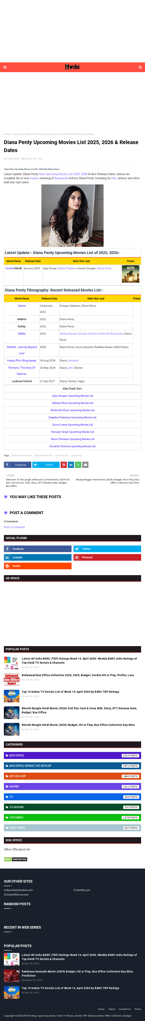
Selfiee (21, 333)
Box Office (74, 755)
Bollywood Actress (22, 455)
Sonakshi (73, 360)
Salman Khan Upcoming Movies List (72, 403)
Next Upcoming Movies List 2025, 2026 (63, 174)
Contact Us (125, 1009)
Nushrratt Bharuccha (110, 333)
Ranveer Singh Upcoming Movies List (72, 431)
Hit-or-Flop (74, 776)
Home (7, 134)
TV (74, 797)
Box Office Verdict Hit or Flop (74, 766)
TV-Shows (74, 807)
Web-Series (74, 828)
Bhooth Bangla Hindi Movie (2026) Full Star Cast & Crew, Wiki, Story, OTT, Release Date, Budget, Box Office (79, 710)
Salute (21, 305)
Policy (138, 1009)
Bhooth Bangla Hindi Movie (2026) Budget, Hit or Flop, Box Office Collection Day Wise (78, 724)
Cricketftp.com (81, 890)
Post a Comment (14, 527)
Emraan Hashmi (87, 333)
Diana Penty (104, 268)
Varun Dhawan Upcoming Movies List (72, 439)
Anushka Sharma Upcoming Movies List (72, 446)
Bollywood (61, 178)
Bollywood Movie (43, 455)
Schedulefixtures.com (16, 894)
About (111, 1009)
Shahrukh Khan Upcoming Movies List (73, 410)
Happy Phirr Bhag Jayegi (21, 360)
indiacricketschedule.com (18, 890)
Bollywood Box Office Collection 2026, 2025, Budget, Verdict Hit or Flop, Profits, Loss (78, 675)
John (70, 367)
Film (113, 178)
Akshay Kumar (68, 333)
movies (34, 178)
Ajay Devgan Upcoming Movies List (72, 395)
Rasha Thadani (67, 268)
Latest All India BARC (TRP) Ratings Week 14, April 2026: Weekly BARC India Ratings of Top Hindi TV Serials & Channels (79, 660)
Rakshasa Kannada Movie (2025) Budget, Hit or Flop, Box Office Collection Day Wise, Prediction (78, 973)
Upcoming (18, 134)
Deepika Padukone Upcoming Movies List (72, 417)
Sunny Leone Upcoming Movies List (72, 424)
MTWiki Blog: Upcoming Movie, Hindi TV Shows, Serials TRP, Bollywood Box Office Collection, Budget (77, 1015)
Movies (74, 786)
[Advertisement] (72, 31)
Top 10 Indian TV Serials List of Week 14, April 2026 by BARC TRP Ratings (70, 691)
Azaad (9, 268)
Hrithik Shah (13, 158)
